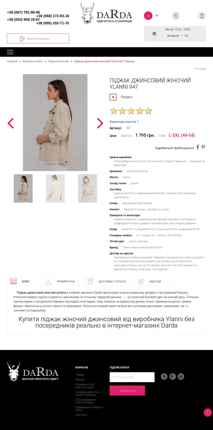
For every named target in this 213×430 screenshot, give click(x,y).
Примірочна (60, 281)
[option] (55, 122)
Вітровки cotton (33, 61)
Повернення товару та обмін (89, 409)
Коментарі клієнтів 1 (124, 121)
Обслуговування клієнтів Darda (85, 401)
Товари (79, 374)
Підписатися (127, 391)
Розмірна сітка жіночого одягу (84, 386)
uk (156, 15)
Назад (200, 68)
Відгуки (149, 281)
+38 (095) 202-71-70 (52, 23)
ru (148, 15)
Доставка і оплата (106, 281)
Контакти (81, 414)
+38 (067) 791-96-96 (23, 12)
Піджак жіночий (58, 61)
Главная (12, 61)
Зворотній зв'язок (34, 38)
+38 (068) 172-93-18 (52, 16)
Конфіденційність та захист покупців (87, 393)
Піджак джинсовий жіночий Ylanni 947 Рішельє (104, 61)
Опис (19, 281)
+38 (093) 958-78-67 (23, 19)
